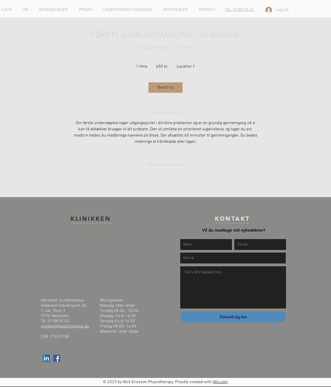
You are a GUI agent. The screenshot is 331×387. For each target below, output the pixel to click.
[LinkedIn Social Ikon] (46, 358)
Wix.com (220, 382)
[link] (165, 87)
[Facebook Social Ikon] (56, 358)
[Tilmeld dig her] (233, 316)
